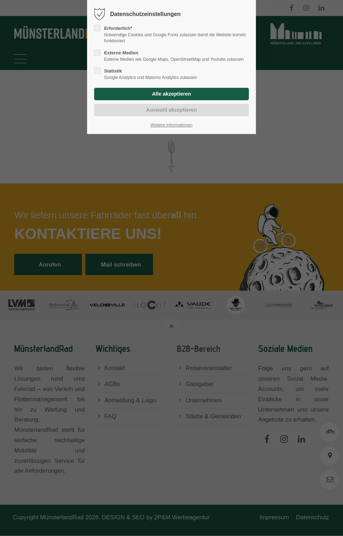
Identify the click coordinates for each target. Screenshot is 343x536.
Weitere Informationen (171, 125)
